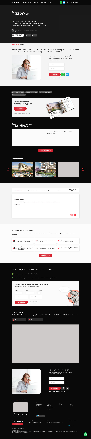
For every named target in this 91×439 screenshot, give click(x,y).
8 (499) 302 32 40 (17, 421)
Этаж (27, 290)
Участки (71, 406)
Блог (37, 406)
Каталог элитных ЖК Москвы (31, 92)
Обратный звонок (73, 2)
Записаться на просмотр (35, 320)
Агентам (34, 35)
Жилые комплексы (51, 407)
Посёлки (71, 405)
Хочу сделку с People (45, 255)
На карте (28, 35)
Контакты (38, 405)
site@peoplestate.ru (71, 425)
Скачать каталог (20, 109)
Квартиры (49, 405)
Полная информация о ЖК (45, 150)
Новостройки (50, 406)
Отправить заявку (54, 74)
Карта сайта (38, 407)
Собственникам (39, 404)
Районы (48, 404)
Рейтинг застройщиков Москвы (18, 94)
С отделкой (40, 290)
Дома (71, 404)
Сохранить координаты (19, 320)
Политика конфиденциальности (18, 428)
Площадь (16, 290)
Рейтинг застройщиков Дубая (45, 92)
